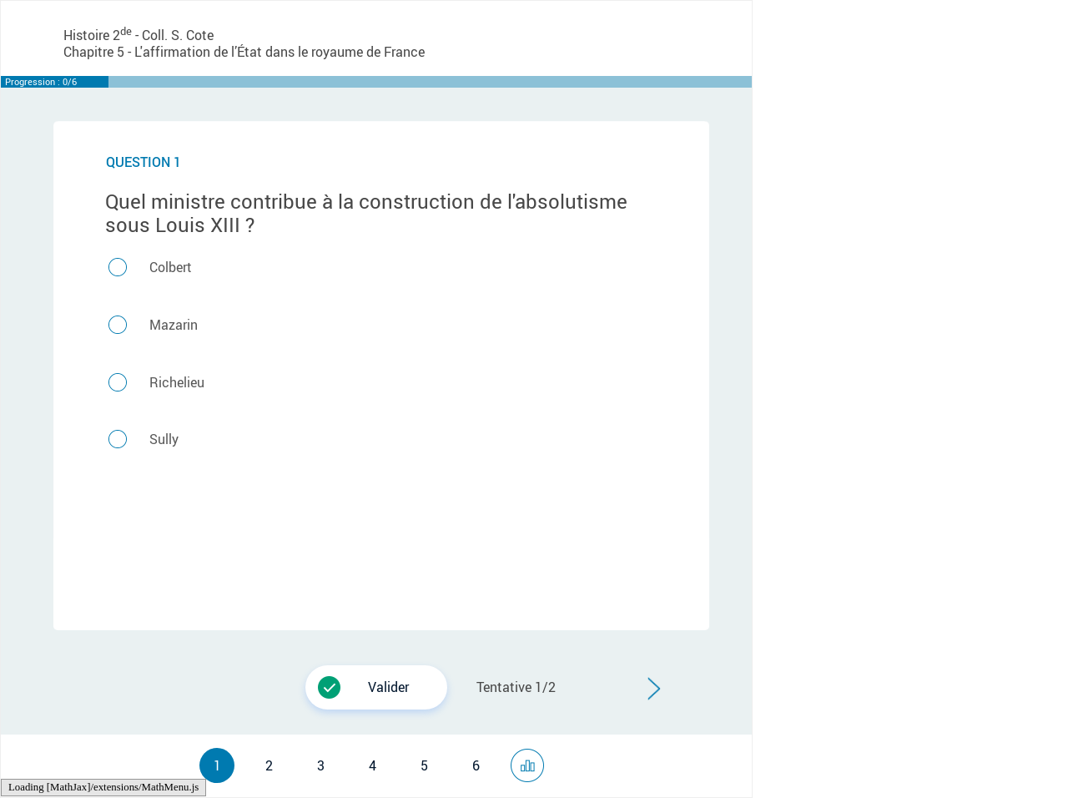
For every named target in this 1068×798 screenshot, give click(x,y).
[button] (653, 689)
